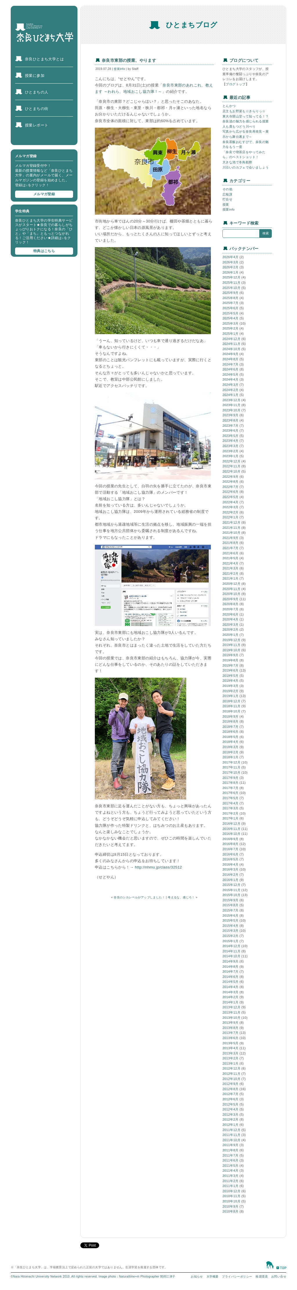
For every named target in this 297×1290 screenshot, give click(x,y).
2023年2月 (230, 451)
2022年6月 (230, 491)
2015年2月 (230, 936)
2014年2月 (230, 997)
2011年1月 (230, 1186)
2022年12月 (231, 461)
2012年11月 (231, 1073)
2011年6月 (230, 1160)
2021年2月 (230, 573)
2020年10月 (231, 594)
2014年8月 (230, 966)
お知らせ (197, 1276)
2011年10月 (231, 1140)
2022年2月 (230, 512)
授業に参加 (34, 75)
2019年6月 (230, 670)
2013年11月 (231, 1012)
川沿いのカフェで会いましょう (245, 167)
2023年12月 (231, 400)
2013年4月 (230, 1048)
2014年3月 (230, 992)
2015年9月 (230, 900)
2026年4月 (230, 257)
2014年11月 (231, 951)
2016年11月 (231, 829)
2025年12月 (231, 277)
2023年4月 (230, 440)
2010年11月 (231, 1196)
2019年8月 (230, 660)
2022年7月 (230, 487)
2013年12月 (231, 1007)
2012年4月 (230, 1109)
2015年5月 (230, 920)
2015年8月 (230, 905)
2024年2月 (230, 390)
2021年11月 (231, 527)
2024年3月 (230, 384)
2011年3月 (230, 1175)
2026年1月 (230, 272)
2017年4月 (230, 803)
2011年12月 (231, 1130)
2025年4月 (230, 318)
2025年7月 (230, 303)
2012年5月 (230, 1104)
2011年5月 (230, 1165)
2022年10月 (231, 471)
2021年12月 (231, 522)
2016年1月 (230, 880)
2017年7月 (230, 788)
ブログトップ (235, 84)
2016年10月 (231, 833)
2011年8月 (230, 1150)
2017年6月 (230, 793)
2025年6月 (230, 308)
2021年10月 (231, 532)
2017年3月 (230, 808)
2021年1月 (230, 578)
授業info (119, 68)
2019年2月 (230, 691)
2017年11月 (231, 767)
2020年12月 (231, 583)
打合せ (227, 199)
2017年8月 (230, 782)
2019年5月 (230, 675)
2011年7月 (230, 1155)
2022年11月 (231, 466)
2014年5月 (230, 981)
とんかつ (229, 106)
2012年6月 (230, 1099)
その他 (227, 189)
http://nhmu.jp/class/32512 (158, 867)
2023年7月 (230, 425)
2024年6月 (230, 369)
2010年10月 (231, 1201)
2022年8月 (230, 481)
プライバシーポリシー (237, 1276)
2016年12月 (231, 823)
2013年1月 (230, 1063)
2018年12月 (231, 701)
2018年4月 (230, 741)
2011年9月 (230, 1145)
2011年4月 (230, 1170)
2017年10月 (231, 772)
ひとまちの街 (36, 108)
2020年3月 (230, 624)
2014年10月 (231, 956)
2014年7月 (230, 971)
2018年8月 (230, 721)
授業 (225, 204)
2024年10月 (231, 349)
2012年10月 (231, 1079)
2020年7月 (230, 609)
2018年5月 (230, 737)
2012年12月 (231, 1068)
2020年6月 (230, 614)
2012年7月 (230, 1094)
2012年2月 (230, 1119)
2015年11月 (231, 890)
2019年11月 (231, 645)
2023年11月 (231, 405)
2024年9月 (230, 354)
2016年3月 (230, 869)
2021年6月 (230, 553)
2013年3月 (230, 1053)
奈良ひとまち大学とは (44, 59)
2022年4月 (230, 502)
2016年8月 (230, 844)
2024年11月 (231, 343)
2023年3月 (230, 446)
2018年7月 (230, 726)
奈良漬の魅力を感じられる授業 (245, 121)
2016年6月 (230, 854)
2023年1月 (230, 456)
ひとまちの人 (36, 92)
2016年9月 (230, 839)
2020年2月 (230, 629)
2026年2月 (230, 267)
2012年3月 (230, 1114)
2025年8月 (230, 298)
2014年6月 (230, 976)
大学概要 (213, 1276)
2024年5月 (230, 374)
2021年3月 (230, 568)
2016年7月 (230, 849)
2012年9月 (230, 1083)
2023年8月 (230, 420)
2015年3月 (230, 930)
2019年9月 (230, 655)
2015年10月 (231, 895)
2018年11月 (231, 706)
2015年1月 (230, 941)
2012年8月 (230, 1089)
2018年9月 (230, 716)
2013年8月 (230, 1028)
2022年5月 (230, 497)
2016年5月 (230, 859)
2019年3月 (230, 685)
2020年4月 (230, 619)
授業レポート (36, 125)
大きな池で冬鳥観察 (237, 162)
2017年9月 (230, 777)
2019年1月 (230, 696)
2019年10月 (231, 650)
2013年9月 (230, 1022)
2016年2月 (230, 874)
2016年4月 (230, 864)
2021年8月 (230, 542)
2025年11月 (231, 282)
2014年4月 (230, 987)
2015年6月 (230, 915)
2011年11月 (231, 1135)
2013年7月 (230, 1032)
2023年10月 (231, 410)
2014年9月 (230, 961)
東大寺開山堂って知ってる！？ (245, 116)
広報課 (227, 194)
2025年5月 (230, 313)
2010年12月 (231, 1191)
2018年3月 (230, 747)
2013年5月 (230, 1043)
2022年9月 (230, 476)
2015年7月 (230, 910)
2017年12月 (231, 762)
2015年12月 (231, 884)
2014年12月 (231, 946)
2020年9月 (230, 599)
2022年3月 (230, 507)
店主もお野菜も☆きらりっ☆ (243, 111)
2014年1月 (230, 1002)
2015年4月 (230, 925)
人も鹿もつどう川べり (239, 126)
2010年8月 (230, 1211)
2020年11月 (231, 589)
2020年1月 (230, 634)
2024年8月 (230, 359)
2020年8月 (230, 604)
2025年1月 (230, 333)
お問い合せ (278, 1276)
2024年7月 (230, 364)
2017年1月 (230, 818)
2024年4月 (230, 379)
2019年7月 (230, 665)
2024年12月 (231, 339)
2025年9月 (230, 292)
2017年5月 (230, 798)
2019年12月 (231, 640)
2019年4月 (230, 680)
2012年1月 (230, 1124)
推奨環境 (262, 1276)
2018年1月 (230, 757)
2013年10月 (231, 1017)
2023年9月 (230, 415)
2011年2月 (230, 1181)
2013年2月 (230, 1058)
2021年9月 (230, 538)
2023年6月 (230, 430)
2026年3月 (230, 262)
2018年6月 (230, 731)
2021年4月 (230, 563)
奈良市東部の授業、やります (129, 60)
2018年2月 (230, 752)
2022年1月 (230, 517)
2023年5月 (230, 435)
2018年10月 (231, 711)
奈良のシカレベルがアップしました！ (139, 897)
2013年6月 (230, 1038)
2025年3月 (230, 323)
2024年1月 (230, 395)
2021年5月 (230, 558)
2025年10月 (231, 288)
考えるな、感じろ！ (181, 897)
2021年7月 (230, 548)
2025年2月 (230, 328)
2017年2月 (230, 813)
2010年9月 (230, 1206)
